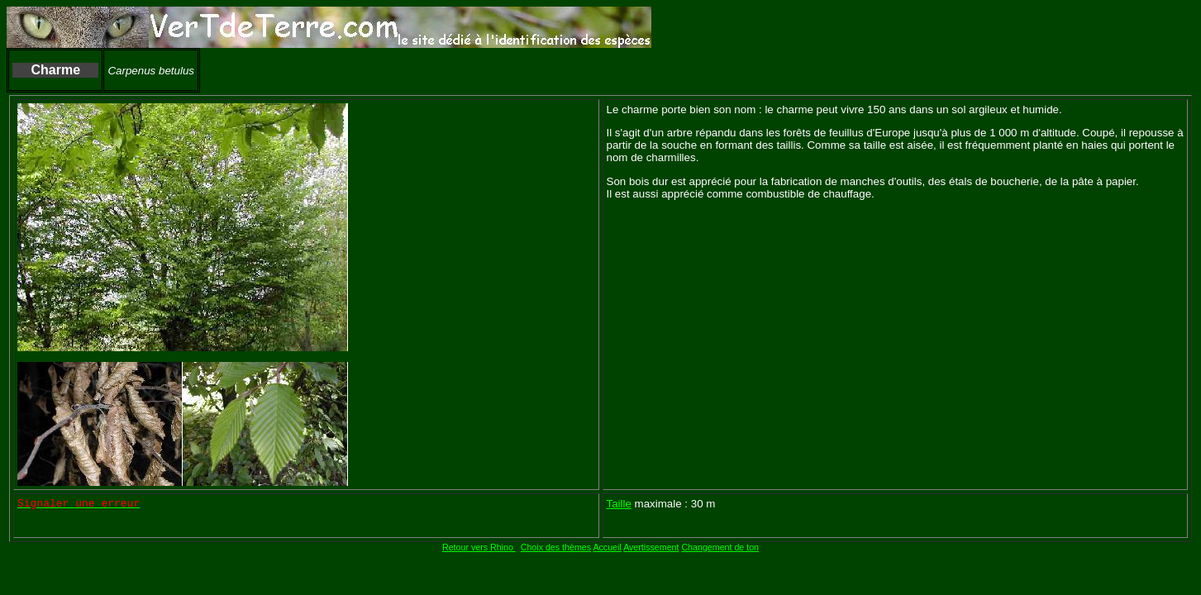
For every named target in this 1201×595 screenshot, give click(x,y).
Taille (619, 503)
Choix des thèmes (556, 547)
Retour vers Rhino (479, 547)
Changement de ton (720, 547)
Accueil (607, 547)
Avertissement (651, 547)
